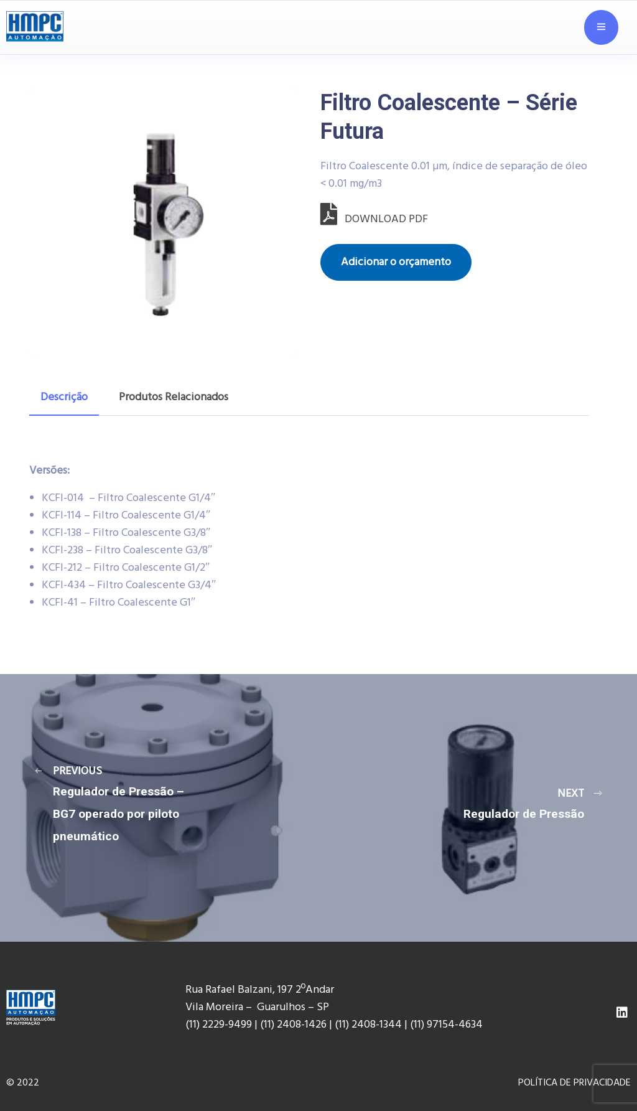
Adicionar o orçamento (396, 262)
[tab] (64, 398)
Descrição (64, 397)
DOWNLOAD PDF (374, 219)
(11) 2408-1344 (369, 1025)
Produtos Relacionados (173, 397)
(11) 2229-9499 (218, 1025)
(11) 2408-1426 (293, 1025)
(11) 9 (421, 1025)
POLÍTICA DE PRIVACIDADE (574, 1083)
